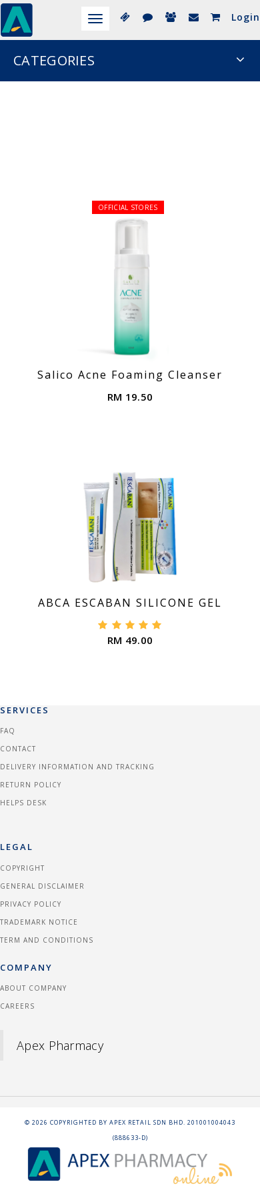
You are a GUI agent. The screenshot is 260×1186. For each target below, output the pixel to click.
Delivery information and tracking (77, 766)
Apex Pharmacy (60, 1045)
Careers (17, 1006)
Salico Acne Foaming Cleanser (130, 374)
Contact (18, 748)
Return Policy (30, 784)
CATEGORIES (129, 60)
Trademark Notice (39, 922)
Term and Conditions (46, 940)
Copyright (22, 868)
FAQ (7, 730)
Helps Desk (23, 802)
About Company (33, 988)
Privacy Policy (30, 904)
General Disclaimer (42, 886)
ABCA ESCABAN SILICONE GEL (130, 602)
